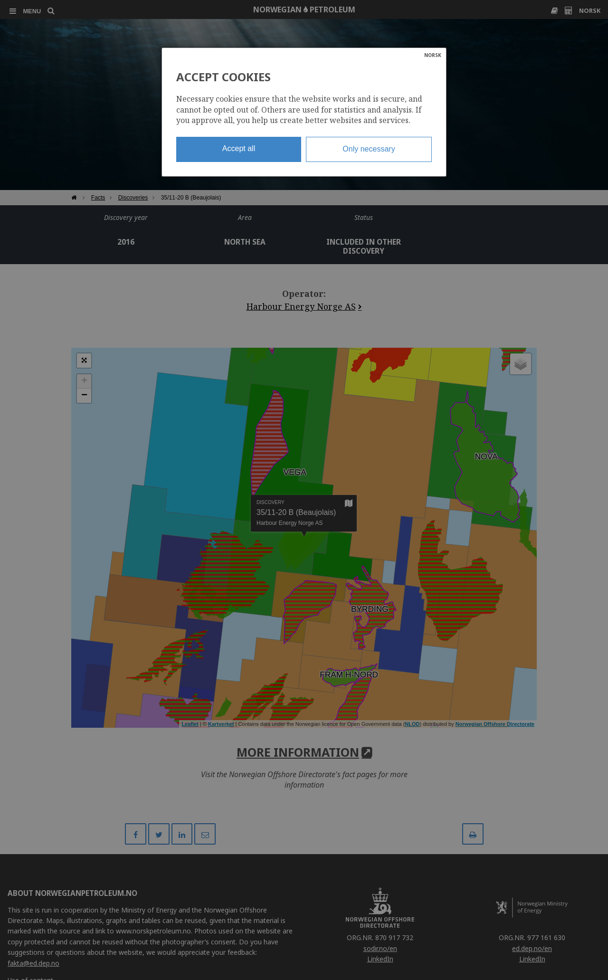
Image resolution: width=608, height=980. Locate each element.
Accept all (238, 148)
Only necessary (368, 149)
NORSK (432, 55)
